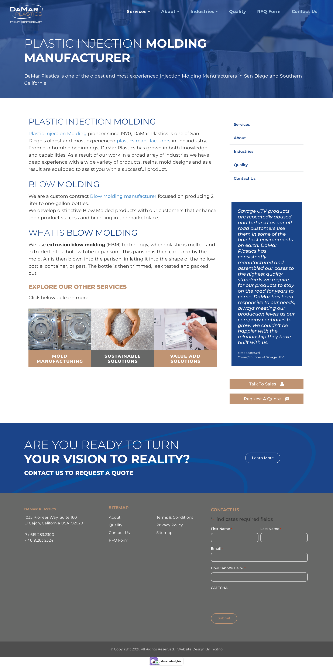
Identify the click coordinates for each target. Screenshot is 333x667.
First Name (221, 529)
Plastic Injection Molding (57, 133)
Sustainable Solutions (122, 359)
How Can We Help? (228, 568)
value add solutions (185, 359)
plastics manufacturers (144, 141)
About (240, 138)
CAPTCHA (219, 587)
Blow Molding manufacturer (123, 196)
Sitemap (164, 532)
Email (216, 548)
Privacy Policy (169, 525)
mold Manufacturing (60, 359)
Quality (241, 165)
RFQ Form (118, 540)
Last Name (270, 529)
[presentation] (243, 600)
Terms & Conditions (174, 517)
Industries (243, 151)
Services (242, 124)
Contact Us (244, 178)
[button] (266, 124)
